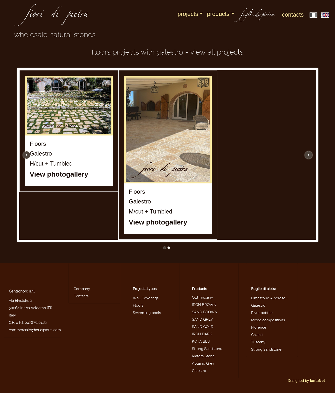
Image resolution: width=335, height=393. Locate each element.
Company (82, 289)
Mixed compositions (268, 320)
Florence (258, 327)
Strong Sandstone (207, 349)
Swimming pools (147, 313)
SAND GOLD (202, 327)
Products (218, 14)
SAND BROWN (205, 312)
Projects (188, 14)
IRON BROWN (204, 305)
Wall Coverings (145, 298)
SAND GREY (202, 319)
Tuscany (258, 342)
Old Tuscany (202, 297)
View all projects (216, 52)
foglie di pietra (257, 15)
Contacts (293, 14)
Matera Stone (203, 356)
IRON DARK (202, 334)
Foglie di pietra (263, 289)
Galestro (199, 371)
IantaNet (317, 380)
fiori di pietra (57, 15)
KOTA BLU (201, 341)
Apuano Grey (203, 363)
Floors (138, 305)
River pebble (262, 313)
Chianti (257, 335)
